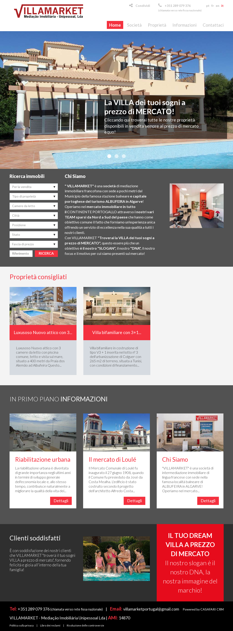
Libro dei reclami (50, 625)
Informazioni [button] (184, 25)
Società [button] (134, 25)
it (222, 6)
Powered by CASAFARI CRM (203, 609)
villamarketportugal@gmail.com (151, 608)
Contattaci (213, 25)
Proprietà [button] (157, 25)
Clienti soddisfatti (35, 538)
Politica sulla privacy (22, 625)
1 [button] (109, 156)
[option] (116, 100)
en (217, 6)
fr (212, 6)
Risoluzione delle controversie (85, 625)
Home (115, 25)
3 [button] (124, 156)
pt (208, 6)
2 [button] (117, 156)
